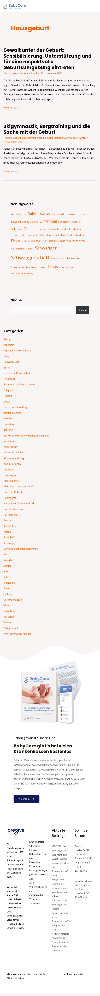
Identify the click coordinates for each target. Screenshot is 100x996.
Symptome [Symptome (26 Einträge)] (31, 269)
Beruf (6, 370)
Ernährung (9, 381)
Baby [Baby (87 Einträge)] (32, 216)
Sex (5, 557)
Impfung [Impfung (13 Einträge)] (31, 238)
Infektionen (9, 443)
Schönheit (9, 539)
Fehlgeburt (9, 392)
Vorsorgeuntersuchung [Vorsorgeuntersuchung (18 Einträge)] (22, 276)
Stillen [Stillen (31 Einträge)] (70, 260)
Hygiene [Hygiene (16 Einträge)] (15, 237)
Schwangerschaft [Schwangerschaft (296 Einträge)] (30, 260)
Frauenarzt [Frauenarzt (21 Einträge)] (75, 224)
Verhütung (9, 613)
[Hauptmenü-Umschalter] (93, 8)
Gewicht (8, 421)
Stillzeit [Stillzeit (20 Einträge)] (78, 261)
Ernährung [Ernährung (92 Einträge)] (48, 223)
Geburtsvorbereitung (34, 140)
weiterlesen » (10, 110)
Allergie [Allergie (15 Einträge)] (22, 217)
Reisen (7, 534)
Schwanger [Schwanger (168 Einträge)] (46, 250)
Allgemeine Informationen (17, 353)
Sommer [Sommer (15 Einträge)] (54, 261)
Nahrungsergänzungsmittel (18, 505)
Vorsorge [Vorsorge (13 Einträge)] (69, 270)
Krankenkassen (36, 844)
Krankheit (8, 471)
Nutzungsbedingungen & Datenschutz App (38, 877)
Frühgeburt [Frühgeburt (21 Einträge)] (16, 231)
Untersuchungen (12, 602)
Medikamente (11, 483)
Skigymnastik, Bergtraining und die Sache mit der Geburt (46, 131)
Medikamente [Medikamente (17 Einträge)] (28, 243)
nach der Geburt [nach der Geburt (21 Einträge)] (57, 243)
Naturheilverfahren (14, 511)
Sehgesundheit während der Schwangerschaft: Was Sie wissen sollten (60, 891)
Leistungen (9, 477)
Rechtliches (9, 528)
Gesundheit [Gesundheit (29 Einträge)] (63, 231)
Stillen (6, 579)
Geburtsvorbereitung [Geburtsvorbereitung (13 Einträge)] (46, 232)
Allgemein (8, 347)
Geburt (7, 75)
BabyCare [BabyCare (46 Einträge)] (44, 216)
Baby (6, 358)
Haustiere (9, 426)
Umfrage (8, 596)
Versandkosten (36, 902)
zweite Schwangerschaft (17, 636)
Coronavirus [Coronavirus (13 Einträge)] (71, 217)
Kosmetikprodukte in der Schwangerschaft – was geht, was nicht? (61, 924)
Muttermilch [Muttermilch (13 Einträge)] (41, 243)
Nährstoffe (9, 500)
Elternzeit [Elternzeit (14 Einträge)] (82, 217)
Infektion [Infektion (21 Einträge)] (40, 237)
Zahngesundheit (12, 630)
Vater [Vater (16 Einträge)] (61, 270)
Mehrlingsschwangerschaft (18, 489)
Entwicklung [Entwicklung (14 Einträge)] (32, 224)
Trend (6, 591)
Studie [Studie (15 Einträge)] (21, 270)
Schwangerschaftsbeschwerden (21, 551)
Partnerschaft (11, 517)
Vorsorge (8, 619)
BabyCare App (11, 364)
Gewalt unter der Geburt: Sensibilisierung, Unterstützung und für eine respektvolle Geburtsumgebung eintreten (47, 61)
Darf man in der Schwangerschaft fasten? (60, 907)
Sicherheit (9, 562)
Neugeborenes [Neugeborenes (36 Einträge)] (75, 243)
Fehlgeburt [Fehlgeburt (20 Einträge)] (63, 224)
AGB (31, 885)
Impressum (34, 906)
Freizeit (7, 140)
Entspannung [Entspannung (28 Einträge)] (18, 224)
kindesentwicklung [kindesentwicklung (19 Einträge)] (76, 237)
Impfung (8, 432)
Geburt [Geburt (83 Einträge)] (29, 231)
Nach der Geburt (12, 494)
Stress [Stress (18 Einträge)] (14, 270)
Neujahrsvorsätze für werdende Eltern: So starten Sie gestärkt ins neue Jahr (60, 945)
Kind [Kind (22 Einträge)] (63, 237)
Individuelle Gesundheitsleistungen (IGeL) (26, 437)
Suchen (83, 312)
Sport (6, 573)
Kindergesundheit (13, 455)
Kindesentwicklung (13, 460)
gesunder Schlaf (12, 415)
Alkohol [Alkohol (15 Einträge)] (14, 217)
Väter (6, 607)
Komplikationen (21, 75)
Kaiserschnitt (10, 449)
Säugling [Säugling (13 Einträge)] (42, 270)
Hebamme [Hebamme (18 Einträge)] (76, 231)
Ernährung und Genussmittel (19, 387)
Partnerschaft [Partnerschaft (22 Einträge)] (18, 251)
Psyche (35, 75)
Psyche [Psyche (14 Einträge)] (30, 251)
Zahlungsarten (36, 897)
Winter (82, 140)
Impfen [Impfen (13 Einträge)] (23, 238)
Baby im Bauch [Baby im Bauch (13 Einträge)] (58, 217)
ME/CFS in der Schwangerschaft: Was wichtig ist (60, 853)
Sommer (8, 568)
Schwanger (71, 140)
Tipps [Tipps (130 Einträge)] (52, 269)
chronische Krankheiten (16, 375)
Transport (9, 585)
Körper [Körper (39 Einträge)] (15, 243)
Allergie (7, 341)
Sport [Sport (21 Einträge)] (62, 261)
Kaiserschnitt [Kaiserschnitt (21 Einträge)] (53, 237)
